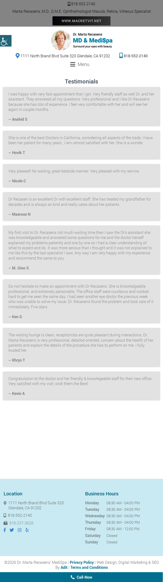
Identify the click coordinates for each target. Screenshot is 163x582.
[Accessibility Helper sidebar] (6, 41)
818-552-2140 (81, 3)
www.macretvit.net (82, 20)
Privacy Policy (82, 562)
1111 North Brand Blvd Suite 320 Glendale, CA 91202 (63, 55)
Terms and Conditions (89, 567)
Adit (64, 567)
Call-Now (81, 577)
